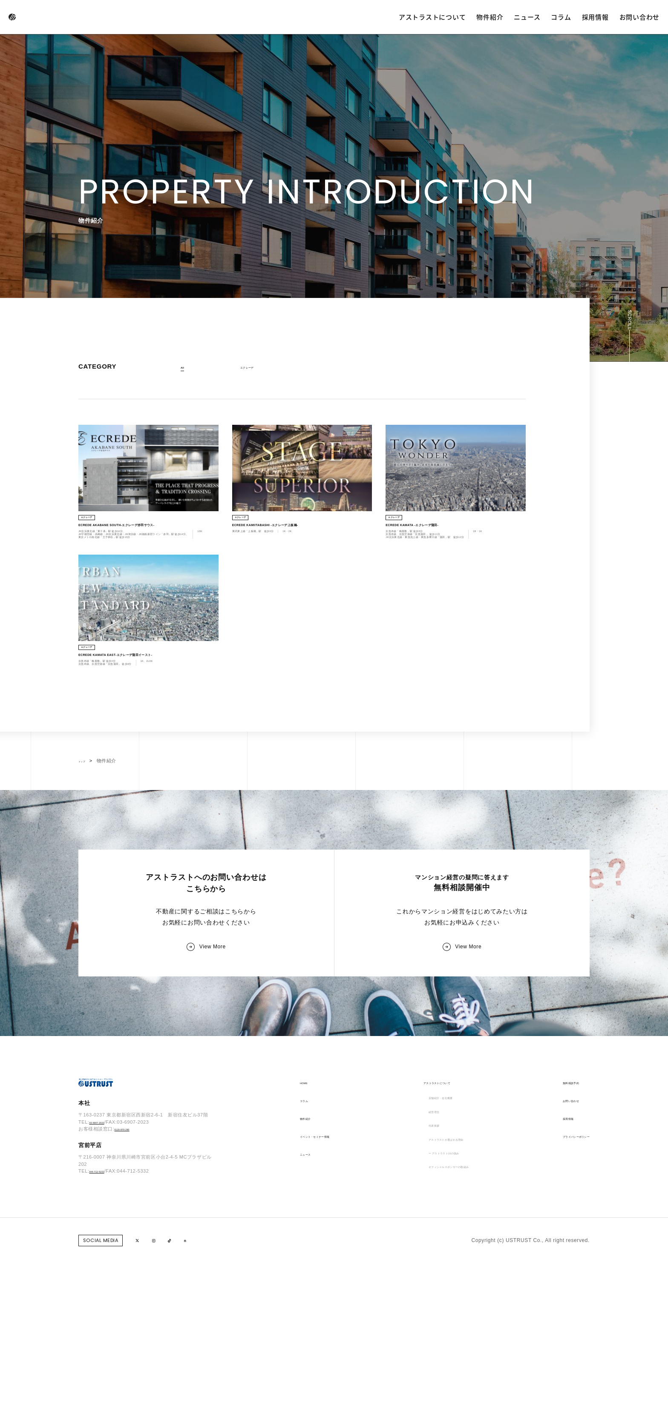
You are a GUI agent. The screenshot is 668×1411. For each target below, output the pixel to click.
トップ (85, 853)
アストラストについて (432, 16)
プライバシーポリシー (563, 1279)
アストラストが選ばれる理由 (445, 1296)
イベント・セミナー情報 (329, 1279)
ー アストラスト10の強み (440, 1314)
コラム (561, 16)
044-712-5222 (105, 1326)
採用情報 (595, 16)
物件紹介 (489, 16)
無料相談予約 (552, 1225)
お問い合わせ (639, 16)
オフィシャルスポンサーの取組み (450, 1332)
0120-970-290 (130, 1284)
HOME (308, 1225)
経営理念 (420, 1261)
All (184, 368)
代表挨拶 (420, 1279)
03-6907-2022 (105, 1277)
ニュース (527, 16)
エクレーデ (253, 368)
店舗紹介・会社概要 (434, 1243)
